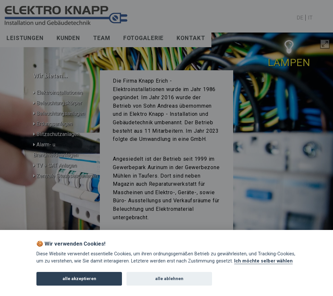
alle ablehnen (169, 278)
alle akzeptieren (79, 278)
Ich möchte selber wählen (263, 261)
